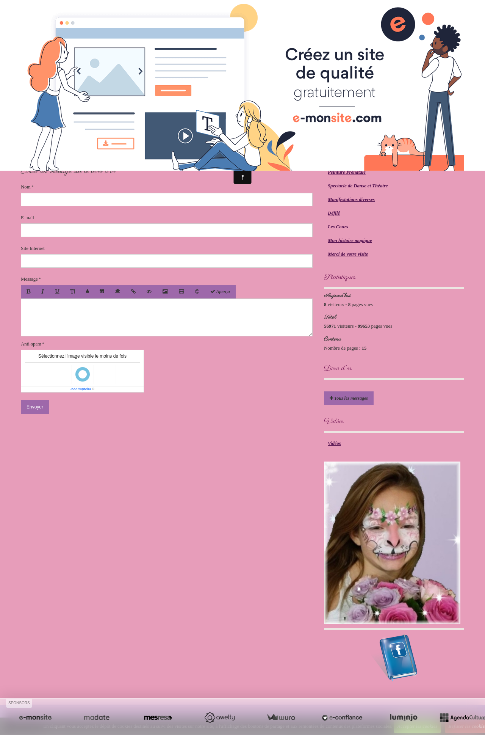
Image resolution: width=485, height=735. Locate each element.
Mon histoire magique (350, 240)
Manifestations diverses (351, 199)
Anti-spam (31, 344)
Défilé (334, 213)
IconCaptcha (80, 389)
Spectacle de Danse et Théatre (358, 185)
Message (29, 279)
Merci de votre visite (348, 254)
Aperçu (220, 291)
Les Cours (338, 226)
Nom (26, 187)
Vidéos (334, 443)
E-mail (27, 217)
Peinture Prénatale (347, 172)
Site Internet (33, 248)
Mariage (336, 158)
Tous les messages (349, 398)
